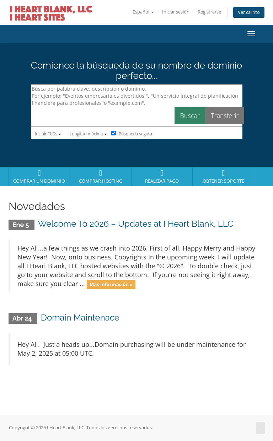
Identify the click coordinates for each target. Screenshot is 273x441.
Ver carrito (249, 12)
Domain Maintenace (80, 317)
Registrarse (209, 12)
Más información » (111, 284)
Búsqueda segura (131, 134)
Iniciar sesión (175, 12)
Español (143, 12)
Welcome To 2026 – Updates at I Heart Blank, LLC (136, 224)
